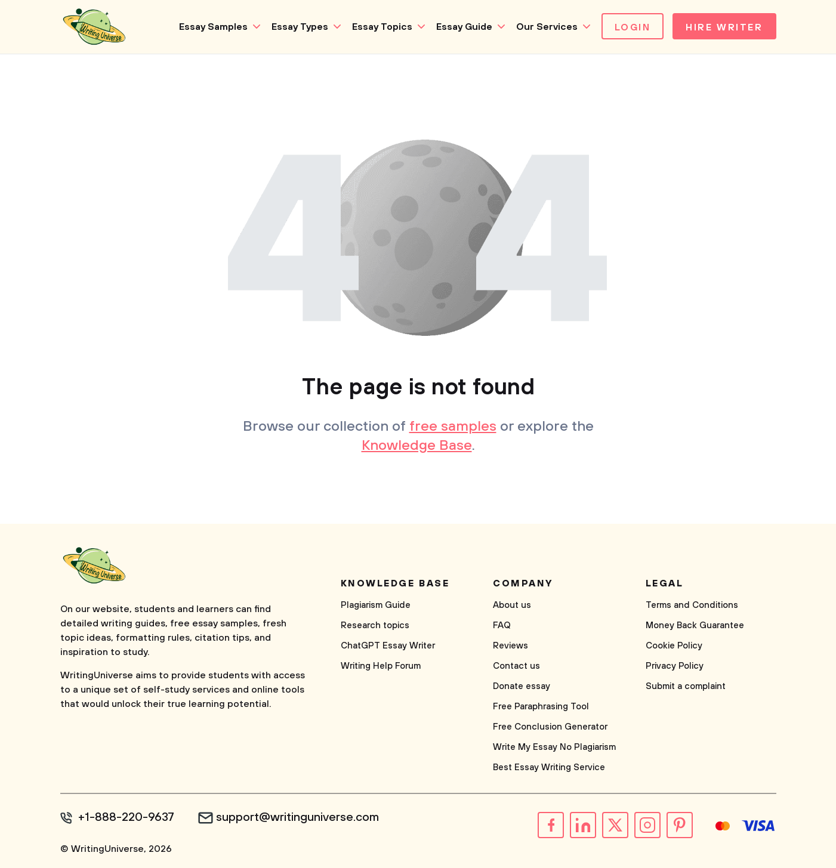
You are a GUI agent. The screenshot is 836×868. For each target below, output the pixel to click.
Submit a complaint (686, 686)
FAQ (502, 625)
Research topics (375, 625)
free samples (452, 426)
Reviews (510, 645)
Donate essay (521, 686)
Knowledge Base (417, 446)
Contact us (516, 666)
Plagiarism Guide (376, 605)
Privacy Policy (675, 666)
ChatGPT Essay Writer (388, 645)
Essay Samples (213, 27)
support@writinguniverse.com (297, 818)
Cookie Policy (674, 645)
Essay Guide (464, 27)
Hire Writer (724, 27)
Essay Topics (382, 27)
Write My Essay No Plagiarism (554, 747)
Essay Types (300, 27)
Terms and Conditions (692, 605)
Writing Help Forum (381, 666)
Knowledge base (395, 583)
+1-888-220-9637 (126, 818)
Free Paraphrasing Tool (541, 706)
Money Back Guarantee (695, 625)
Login (633, 27)
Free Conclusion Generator (550, 727)
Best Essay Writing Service (549, 767)
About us (512, 605)
